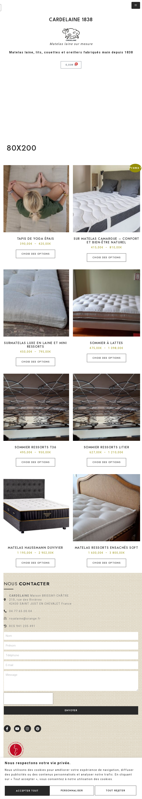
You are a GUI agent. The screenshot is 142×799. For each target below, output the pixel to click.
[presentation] (28, 698)
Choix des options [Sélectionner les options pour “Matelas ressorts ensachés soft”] (106, 563)
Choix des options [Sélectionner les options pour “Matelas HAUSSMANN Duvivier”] (35, 563)
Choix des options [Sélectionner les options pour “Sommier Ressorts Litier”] (106, 462)
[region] (71, 778)
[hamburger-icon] (135, 5)
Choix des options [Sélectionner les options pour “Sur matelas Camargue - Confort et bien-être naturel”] (106, 257)
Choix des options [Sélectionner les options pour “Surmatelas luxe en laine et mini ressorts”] (35, 362)
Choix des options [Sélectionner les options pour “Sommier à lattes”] (106, 358)
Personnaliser (27, 790)
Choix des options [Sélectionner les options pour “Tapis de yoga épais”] (35, 254)
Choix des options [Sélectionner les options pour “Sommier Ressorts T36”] (35, 462)
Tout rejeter (70, 790)
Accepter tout (115, 790)
